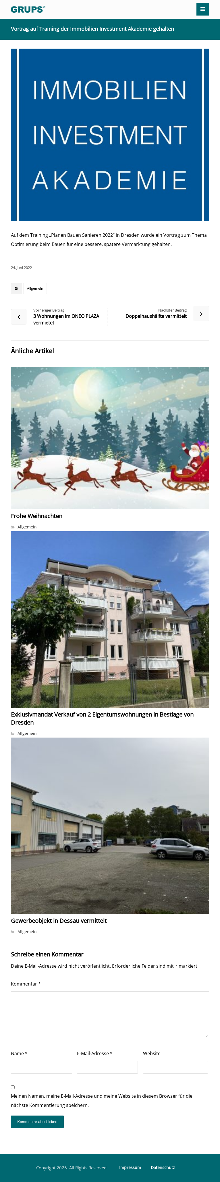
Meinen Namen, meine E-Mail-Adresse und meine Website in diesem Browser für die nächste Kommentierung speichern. (101, 1100)
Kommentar (26, 984)
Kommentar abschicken (37, 1122)
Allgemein (35, 288)
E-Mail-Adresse (95, 1053)
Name (19, 1053)
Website (152, 1053)
